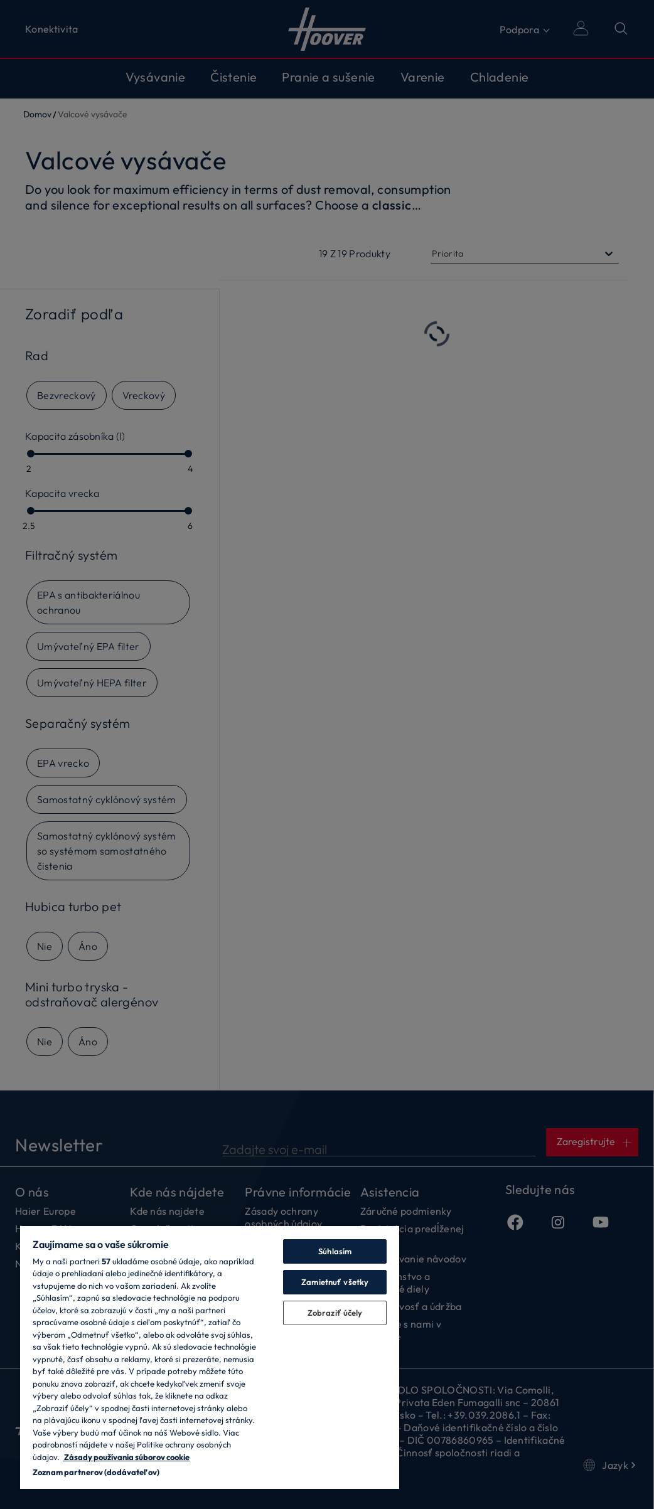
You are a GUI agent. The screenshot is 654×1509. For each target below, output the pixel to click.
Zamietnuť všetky (334, 1282)
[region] (209, 1357)
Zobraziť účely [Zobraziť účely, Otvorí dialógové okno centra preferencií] (335, 1313)
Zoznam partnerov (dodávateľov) (96, 1472)
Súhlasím (334, 1251)
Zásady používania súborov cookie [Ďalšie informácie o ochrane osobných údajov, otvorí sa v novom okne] (126, 1457)
